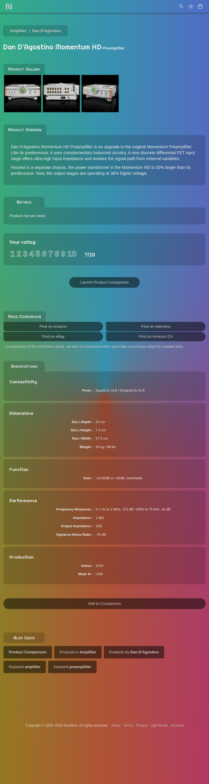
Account (177, 725)
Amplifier (18, 31)
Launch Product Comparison (104, 282)
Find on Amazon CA (156, 336)
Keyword (25, 667)
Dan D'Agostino (46, 31)
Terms (128, 725)
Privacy (141, 725)
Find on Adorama (155, 326)
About (115, 725)
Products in (78, 652)
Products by (134, 652)
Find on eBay (53, 336)
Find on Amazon (53, 326)
